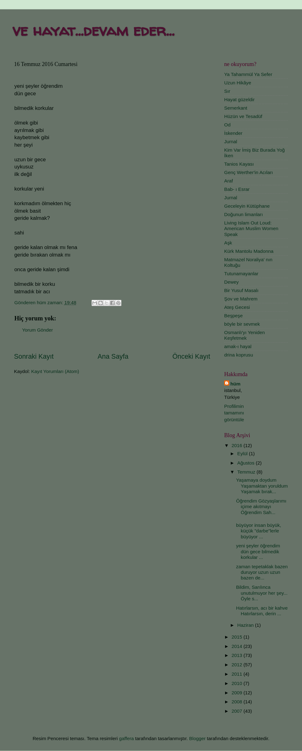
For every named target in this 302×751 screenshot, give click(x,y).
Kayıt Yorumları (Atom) (55, 371)
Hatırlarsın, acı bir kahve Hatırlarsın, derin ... (262, 610)
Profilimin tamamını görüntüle (234, 413)
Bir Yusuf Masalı (241, 290)
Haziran (246, 625)
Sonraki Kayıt (34, 356)
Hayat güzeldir (239, 99)
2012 (237, 664)
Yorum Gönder (37, 330)
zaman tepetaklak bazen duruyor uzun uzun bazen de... (262, 572)
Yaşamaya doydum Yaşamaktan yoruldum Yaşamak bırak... (262, 485)
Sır (227, 91)
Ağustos (246, 462)
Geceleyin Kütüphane (247, 206)
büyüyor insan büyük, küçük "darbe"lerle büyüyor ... (258, 530)
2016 (237, 445)
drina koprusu (238, 354)
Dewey (231, 282)
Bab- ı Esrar (237, 189)
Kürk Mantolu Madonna (248, 251)
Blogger (197, 738)
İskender (233, 133)
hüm (235, 383)
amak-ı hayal (238, 346)
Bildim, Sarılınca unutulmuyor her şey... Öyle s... (261, 592)
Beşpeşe (233, 315)
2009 (237, 692)
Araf (228, 180)
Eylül (243, 453)
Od (227, 124)
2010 (237, 683)
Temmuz (247, 472)
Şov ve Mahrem (240, 298)
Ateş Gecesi (237, 307)
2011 (237, 674)
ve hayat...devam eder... (93, 30)
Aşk (228, 242)
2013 (237, 655)
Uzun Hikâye (237, 82)
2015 (237, 637)
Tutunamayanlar (241, 273)
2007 (237, 711)
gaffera (126, 738)
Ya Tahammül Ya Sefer (248, 74)
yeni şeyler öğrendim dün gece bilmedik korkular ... (258, 551)
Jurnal (230, 141)
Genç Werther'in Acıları (248, 172)
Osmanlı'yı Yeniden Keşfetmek (244, 335)
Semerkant (235, 108)
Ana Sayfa (113, 356)
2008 (237, 701)
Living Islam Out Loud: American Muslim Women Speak (251, 228)
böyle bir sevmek (242, 324)
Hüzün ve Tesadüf (243, 116)
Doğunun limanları (243, 214)
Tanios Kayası (239, 164)
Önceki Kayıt (191, 356)
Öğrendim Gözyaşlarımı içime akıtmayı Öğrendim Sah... (261, 506)
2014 (237, 646)
